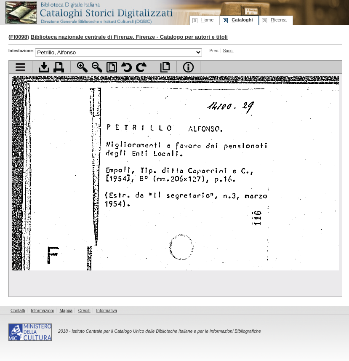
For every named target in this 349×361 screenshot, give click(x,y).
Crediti (84, 310)
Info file (188, 67)
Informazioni (42, 310)
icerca (278, 19)
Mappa (66, 310)
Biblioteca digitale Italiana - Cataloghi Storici (88, 12)
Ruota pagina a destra (141, 67)
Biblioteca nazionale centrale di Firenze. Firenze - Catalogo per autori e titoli (129, 37)
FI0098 (18, 37)
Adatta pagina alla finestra (112, 67)
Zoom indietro (97, 67)
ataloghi (242, 19)
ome (207, 19)
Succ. (228, 50)
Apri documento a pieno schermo (165, 67)
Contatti (18, 310)
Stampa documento (58, 67)
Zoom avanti (82, 67)
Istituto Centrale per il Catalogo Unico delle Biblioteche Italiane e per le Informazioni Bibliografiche (166, 331)
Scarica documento (44, 67)
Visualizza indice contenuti (20, 67)
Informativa (106, 310)
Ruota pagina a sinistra (126, 67)
